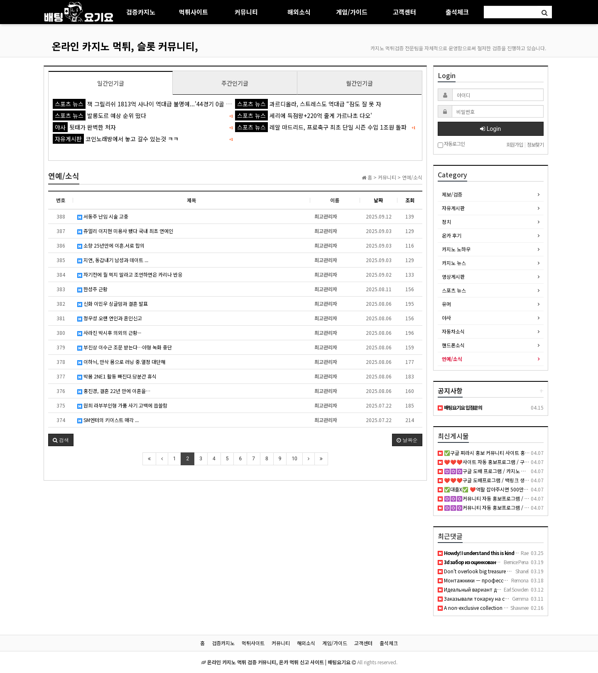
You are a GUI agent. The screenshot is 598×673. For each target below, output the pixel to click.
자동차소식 (453, 331)
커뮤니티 (246, 11)
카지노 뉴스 (454, 262)
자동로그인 (451, 144)
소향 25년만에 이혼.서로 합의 (111, 245)
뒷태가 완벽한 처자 (84, 127)
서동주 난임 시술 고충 (102, 216)
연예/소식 (452, 358)
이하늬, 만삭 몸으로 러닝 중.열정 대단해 (121, 361)
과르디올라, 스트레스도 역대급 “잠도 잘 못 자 (308, 104)
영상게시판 (453, 276)
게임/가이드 (352, 11)
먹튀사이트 (193, 11)
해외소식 (299, 11)
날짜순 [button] (407, 439)
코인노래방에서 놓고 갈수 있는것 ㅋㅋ (116, 139)
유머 (446, 303)
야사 (446, 317)
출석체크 (457, 11)
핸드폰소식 (453, 345)
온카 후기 (451, 235)
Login (490, 128)
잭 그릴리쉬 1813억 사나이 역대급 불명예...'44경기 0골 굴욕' (145, 104)
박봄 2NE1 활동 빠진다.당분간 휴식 (117, 376)
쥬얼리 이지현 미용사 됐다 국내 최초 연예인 (125, 230)
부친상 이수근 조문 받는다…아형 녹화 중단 (124, 347)
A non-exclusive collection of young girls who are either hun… (510, 607)
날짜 (378, 200)
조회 (409, 200)
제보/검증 (452, 194)
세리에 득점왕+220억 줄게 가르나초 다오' (303, 115)
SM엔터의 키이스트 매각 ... (108, 419)
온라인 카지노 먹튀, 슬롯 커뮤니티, (125, 46)
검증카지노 (140, 11)
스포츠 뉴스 (454, 290)
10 (294, 459)
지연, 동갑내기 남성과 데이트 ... (112, 259)
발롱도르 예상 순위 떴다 (99, 115)
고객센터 (404, 11)
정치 (446, 221)
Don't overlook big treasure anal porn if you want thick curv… (511, 571)
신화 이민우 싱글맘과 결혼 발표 (112, 303)
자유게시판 (453, 207)
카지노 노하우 (456, 249)
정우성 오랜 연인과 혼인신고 (109, 318)
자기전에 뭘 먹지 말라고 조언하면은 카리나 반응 (129, 274)
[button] (61, 440)
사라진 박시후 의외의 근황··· (109, 332)
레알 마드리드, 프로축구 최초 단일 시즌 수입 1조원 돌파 (321, 127)
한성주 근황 (92, 288)
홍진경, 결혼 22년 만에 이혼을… (113, 390)
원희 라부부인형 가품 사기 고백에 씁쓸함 (122, 405)
